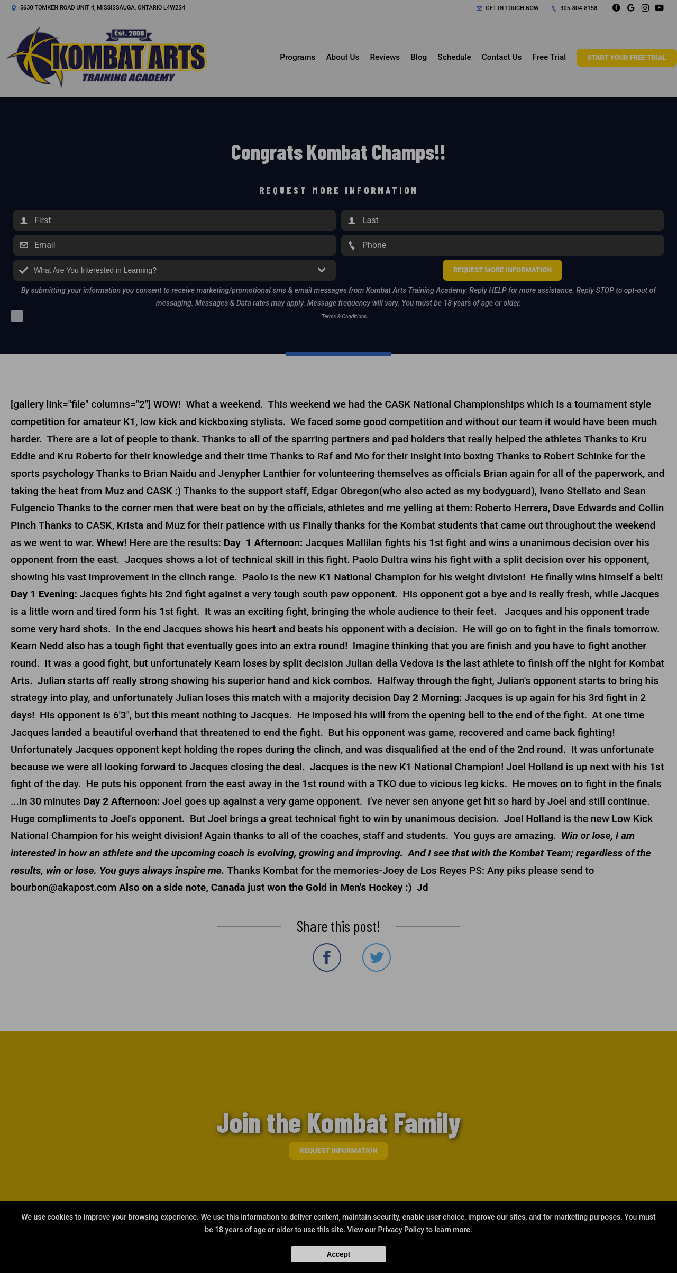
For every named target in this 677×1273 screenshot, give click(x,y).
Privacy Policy (401, 1229)
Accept (338, 1254)
